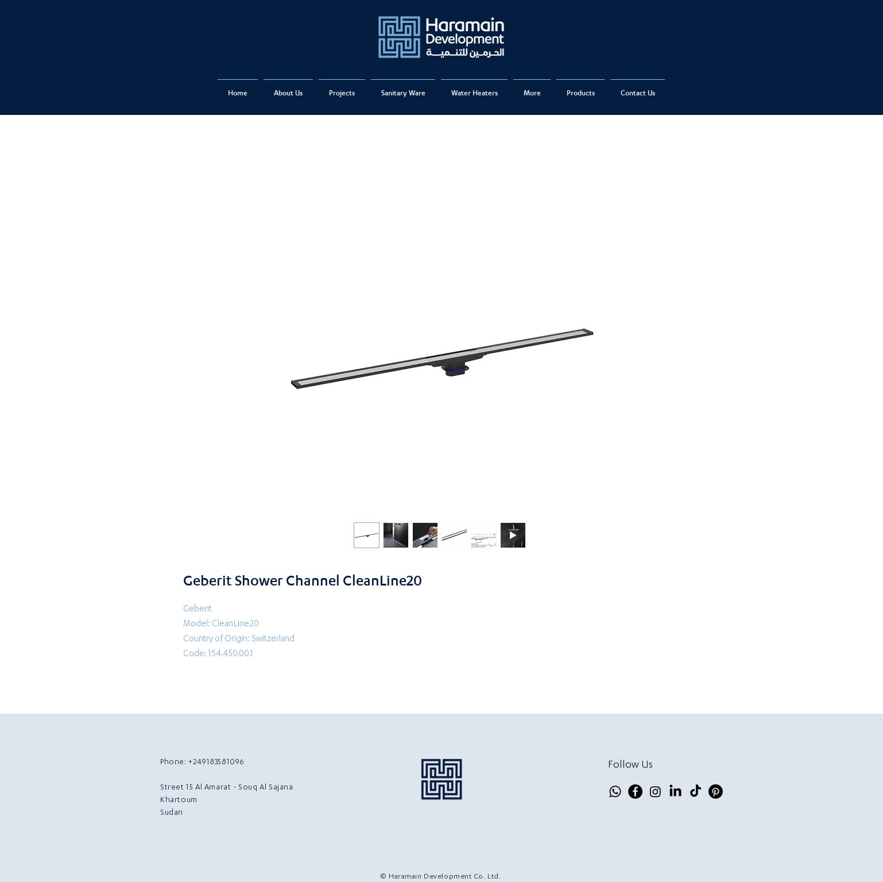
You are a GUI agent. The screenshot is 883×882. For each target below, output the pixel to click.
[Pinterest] (715, 791)
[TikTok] (695, 791)
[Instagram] (655, 791)
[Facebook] (635, 791)
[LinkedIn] (675, 791)
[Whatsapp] (615, 791)
